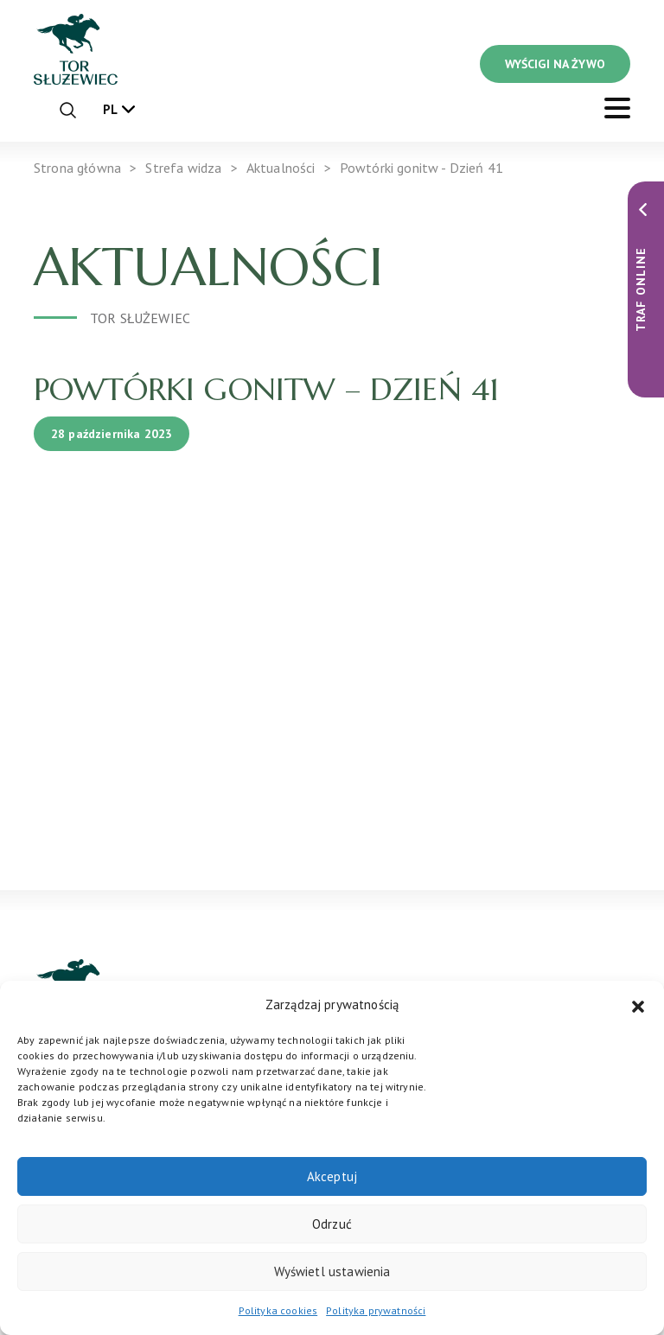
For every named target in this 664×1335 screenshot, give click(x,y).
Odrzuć (332, 1224)
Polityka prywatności (375, 1310)
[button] (638, 1005)
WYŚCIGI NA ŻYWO (555, 64)
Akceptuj (332, 1176)
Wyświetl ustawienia (332, 1271)
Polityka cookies (278, 1310)
